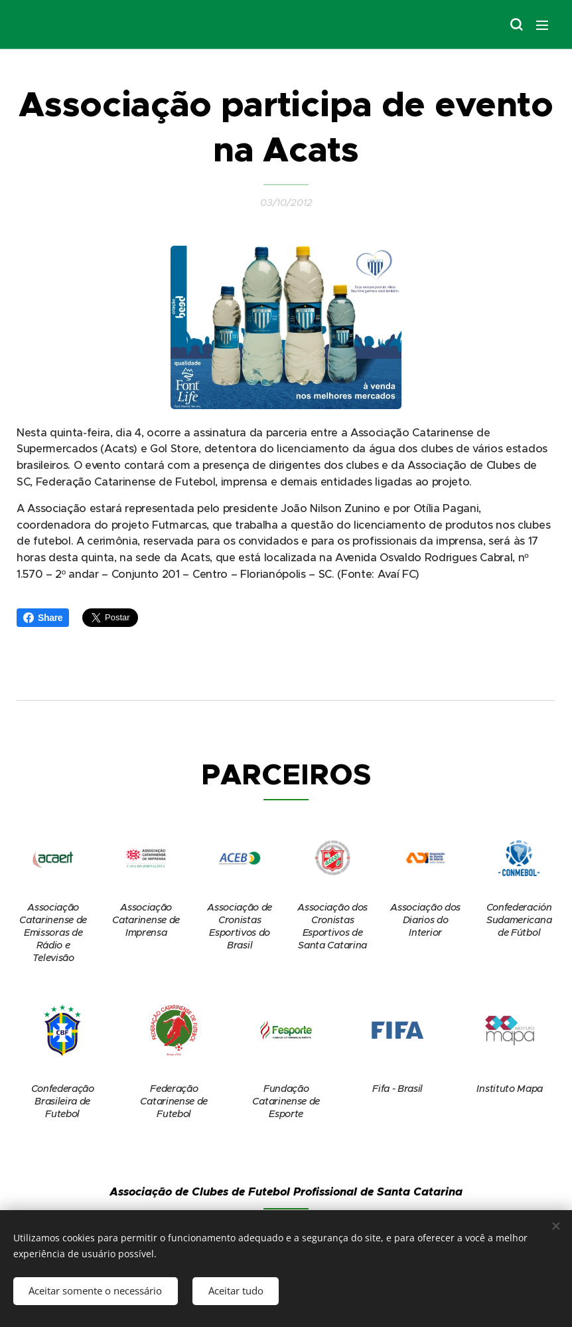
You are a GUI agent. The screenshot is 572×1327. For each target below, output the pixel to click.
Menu (542, 25)
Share (42, 617)
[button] (515, 24)
